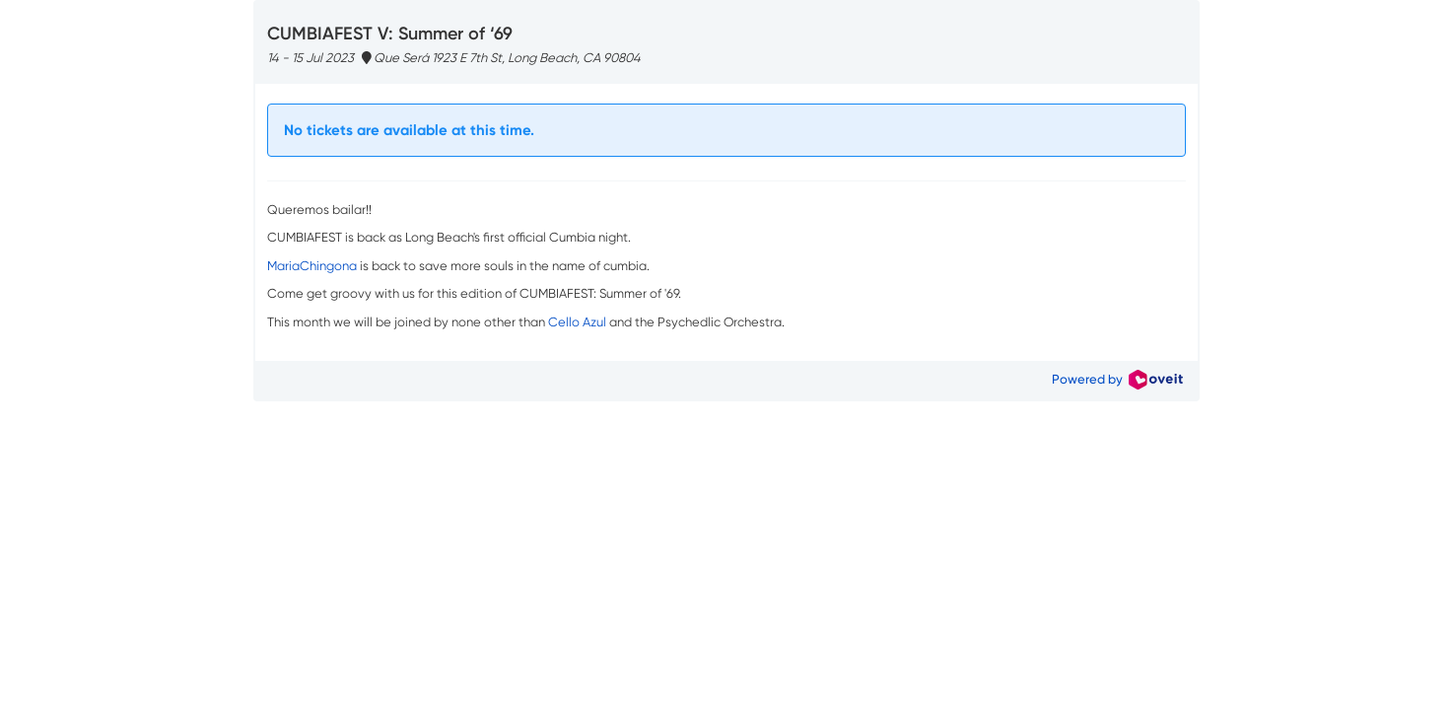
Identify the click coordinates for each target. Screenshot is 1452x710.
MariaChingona (312, 265)
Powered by (1117, 379)
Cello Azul (577, 322)
